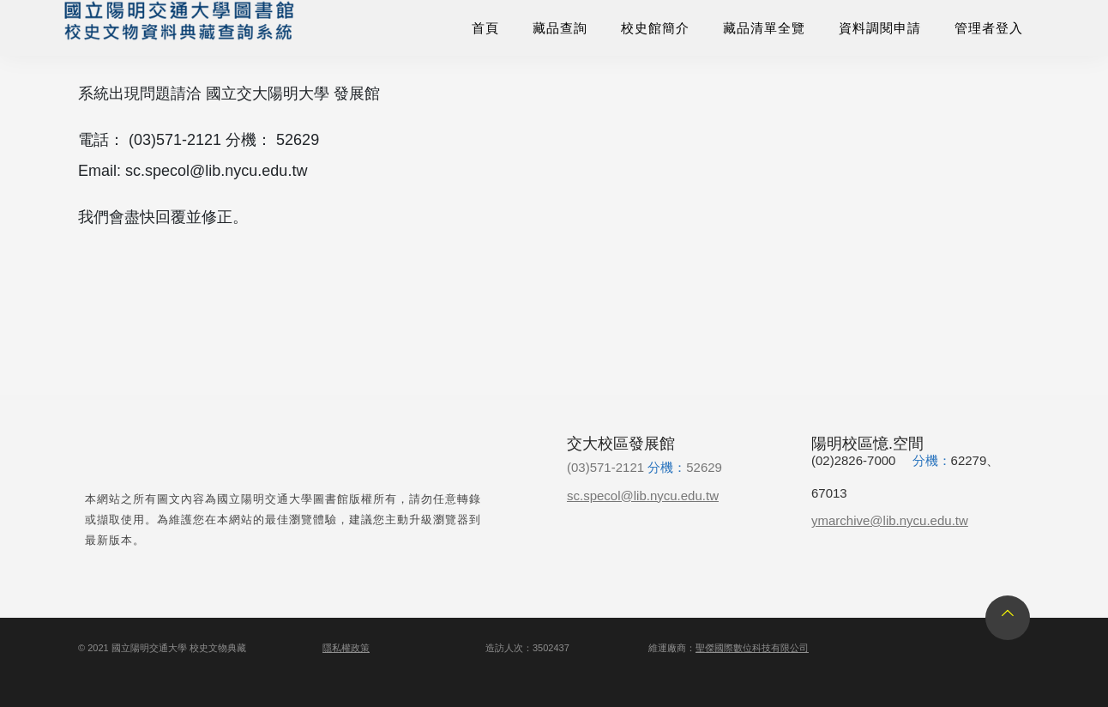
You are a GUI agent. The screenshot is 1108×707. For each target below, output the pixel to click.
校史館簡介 (655, 28)
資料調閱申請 (880, 28)
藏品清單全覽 (764, 28)
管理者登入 (988, 28)
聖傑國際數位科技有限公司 (752, 648)
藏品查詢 (560, 28)
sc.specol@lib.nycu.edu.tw (643, 495)
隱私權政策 (346, 648)
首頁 (485, 28)
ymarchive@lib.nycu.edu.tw (889, 520)
